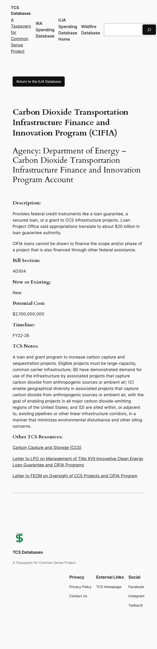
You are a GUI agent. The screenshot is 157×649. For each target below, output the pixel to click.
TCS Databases (28, 552)
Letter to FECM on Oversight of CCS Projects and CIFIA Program (75, 475)
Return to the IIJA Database (38, 81)
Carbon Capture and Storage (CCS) (47, 447)
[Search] (149, 29)
